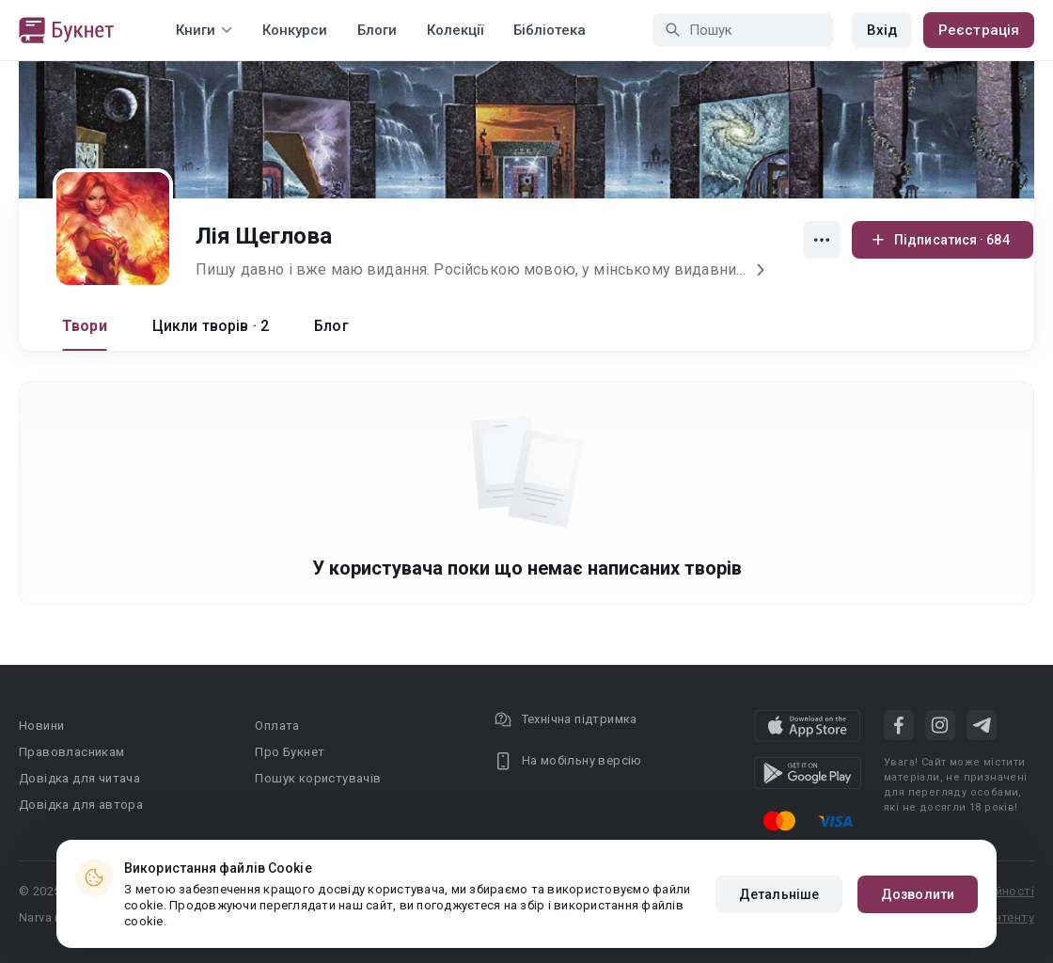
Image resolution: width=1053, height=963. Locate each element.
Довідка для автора (81, 804)
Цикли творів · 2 (210, 326)
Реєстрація (978, 30)
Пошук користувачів (318, 778)
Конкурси (294, 30)
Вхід (882, 30)
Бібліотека (549, 30)
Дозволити (917, 894)
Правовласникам (72, 752)
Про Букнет (289, 752)
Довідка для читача (79, 778)
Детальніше (779, 894)
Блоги (377, 30)
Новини (41, 725)
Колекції (455, 30)
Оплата (277, 725)
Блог (331, 326)
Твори (84, 326)
